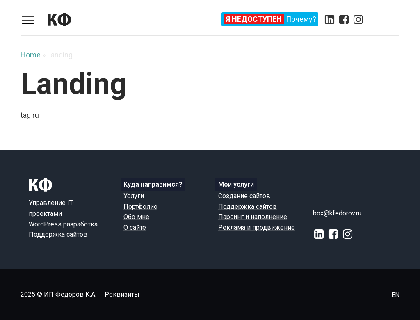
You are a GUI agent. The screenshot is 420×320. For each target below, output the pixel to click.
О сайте (134, 227)
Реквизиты (122, 294)
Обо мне (136, 217)
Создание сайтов (244, 196)
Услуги (133, 196)
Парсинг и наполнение (252, 217)
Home (31, 54)
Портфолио (140, 206)
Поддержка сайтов (247, 206)
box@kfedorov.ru (337, 213)
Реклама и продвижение (256, 227)
